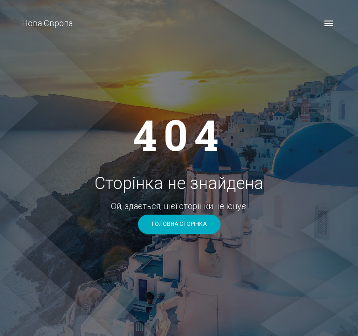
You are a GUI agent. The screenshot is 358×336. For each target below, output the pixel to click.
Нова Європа (47, 23)
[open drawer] (328, 23)
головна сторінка (179, 224)
